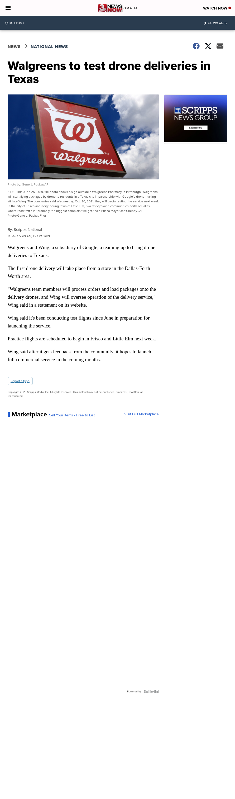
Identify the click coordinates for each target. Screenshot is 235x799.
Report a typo (20, 381)
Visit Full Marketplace (141, 414)
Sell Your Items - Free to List (72, 415)
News (14, 47)
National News (49, 47)
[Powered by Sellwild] (151, 691)
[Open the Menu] (8, 8)
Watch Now (217, 8)
